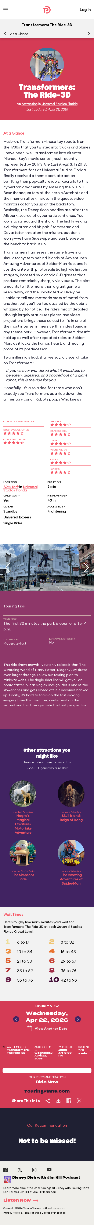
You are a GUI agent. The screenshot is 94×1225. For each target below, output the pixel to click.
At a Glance (19, 34)
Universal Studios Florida (59, 104)
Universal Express (17, 517)
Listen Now (22, 1200)
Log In (85, 9)
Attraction (29, 104)
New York (10, 487)
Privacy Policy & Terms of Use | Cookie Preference (34, 1212)
